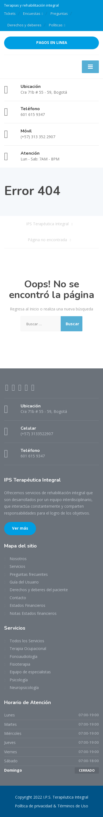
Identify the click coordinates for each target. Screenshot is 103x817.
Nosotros (18, 558)
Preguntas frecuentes (29, 574)
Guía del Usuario (24, 582)
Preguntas (59, 13)
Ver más (20, 528)
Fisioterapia (20, 664)
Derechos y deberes (24, 25)
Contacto (18, 597)
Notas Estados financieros (33, 613)
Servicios (17, 566)
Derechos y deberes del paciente (39, 589)
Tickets (10, 13)
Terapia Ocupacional (28, 648)
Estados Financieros (27, 605)
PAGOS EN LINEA (51, 42)
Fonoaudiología (23, 656)
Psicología (19, 679)
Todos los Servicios (27, 640)
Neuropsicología (24, 687)
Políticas (56, 25)
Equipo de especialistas (30, 671)
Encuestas (31, 13)
